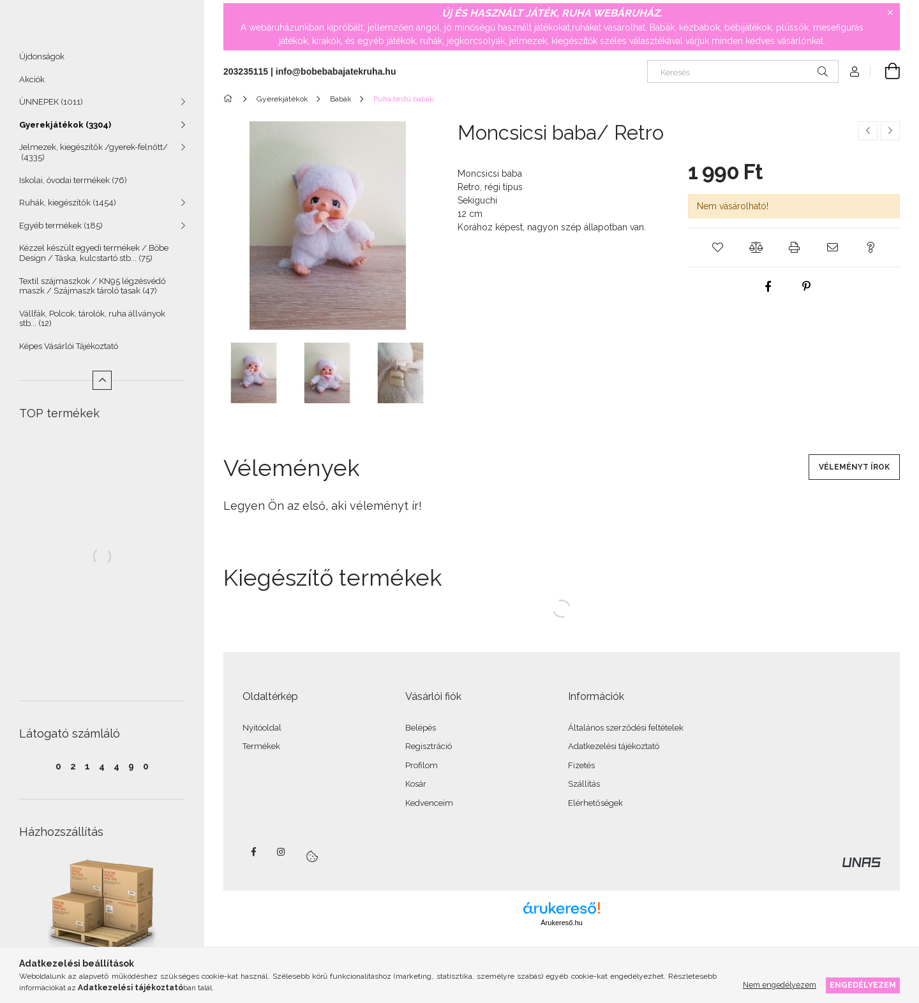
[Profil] (854, 71)
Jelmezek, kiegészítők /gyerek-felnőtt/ (93, 158)
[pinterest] (806, 286)
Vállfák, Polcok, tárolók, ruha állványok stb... (92, 324)
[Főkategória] (230, 98)
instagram (281, 852)
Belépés (420, 727)
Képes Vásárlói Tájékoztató (68, 352)
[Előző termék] (868, 130)
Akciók (32, 85)
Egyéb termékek (61, 231)
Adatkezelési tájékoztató (613, 746)
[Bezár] (890, 12)
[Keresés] (743, 71)
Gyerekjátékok (65, 130)
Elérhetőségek (595, 803)
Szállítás (584, 784)
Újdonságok (41, 62)
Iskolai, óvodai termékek (73, 186)
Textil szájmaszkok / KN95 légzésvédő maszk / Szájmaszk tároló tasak (92, 292)
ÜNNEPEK (51, 107)
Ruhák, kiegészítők (67, 208)
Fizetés (581, 765)
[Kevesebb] (102, 386)
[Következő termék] (890, 130)
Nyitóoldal (262, 727)
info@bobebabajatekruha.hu (336, 71)
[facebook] (768, 286)
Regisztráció (428, 746)
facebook (253, 852)
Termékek (261, 746)
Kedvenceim (429, 803)
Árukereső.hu (561, 922)
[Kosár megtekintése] (885, 71)
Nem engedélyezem (779, 985)
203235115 (245, 71)
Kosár (415, 784)
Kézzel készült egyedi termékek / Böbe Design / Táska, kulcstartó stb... (93, 259)
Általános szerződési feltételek (626, 727)
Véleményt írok (854, 467)
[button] (717, 247)
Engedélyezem (863, 985)
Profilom (421, 765)
